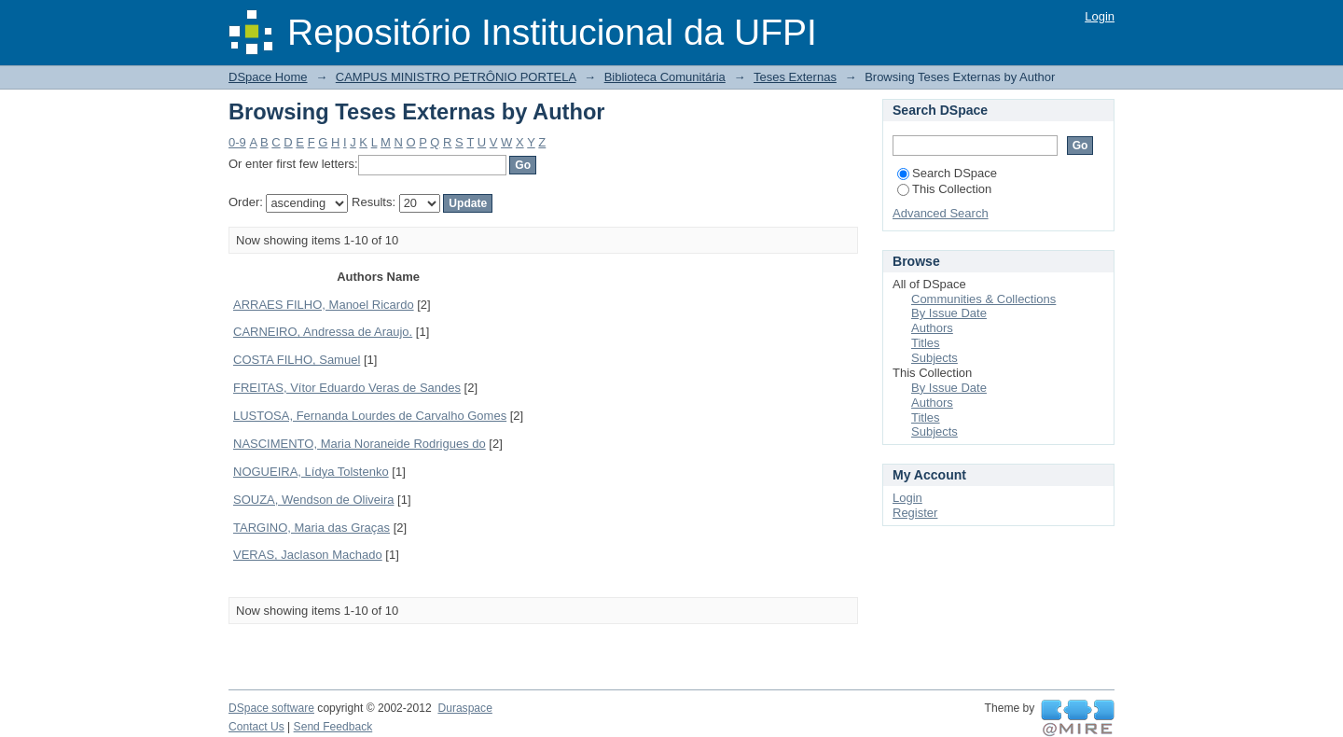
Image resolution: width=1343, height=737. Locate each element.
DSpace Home (268, 77)
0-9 (237, 142)
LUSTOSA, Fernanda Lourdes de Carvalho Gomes (369, 416)
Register (915, 513)
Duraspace (464, 708)
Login (1100, 16)
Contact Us (256, 726)
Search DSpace (947, 173)
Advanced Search (941, 213)
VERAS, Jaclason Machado (307, 555)
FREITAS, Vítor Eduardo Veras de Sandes (347, 388)
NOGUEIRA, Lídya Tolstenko (311, 472)
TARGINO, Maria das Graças (311, 528)
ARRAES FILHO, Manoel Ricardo (323, 305)
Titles (925, 343)
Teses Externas (795, 77)
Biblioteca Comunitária (665, 77)
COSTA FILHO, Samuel (296, 360)
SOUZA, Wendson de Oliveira (313, 500)
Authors (932, 328)
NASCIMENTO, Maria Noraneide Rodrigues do (359, 444)
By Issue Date (949, 313)
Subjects (934, 358)
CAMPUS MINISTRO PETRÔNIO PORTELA (456, 77)
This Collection (944, 189)
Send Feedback (333, 726)
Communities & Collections (983, 299)
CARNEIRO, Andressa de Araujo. (322, 332)
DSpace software (271, 708)
